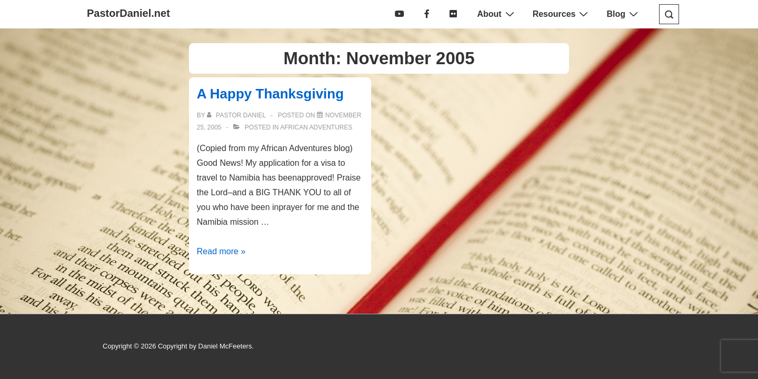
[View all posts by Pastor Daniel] (237, 115)
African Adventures (316, 127)
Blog (623, 13)
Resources (562, 13)
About (496, 13)
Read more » (221, 251)
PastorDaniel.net (128, 13)
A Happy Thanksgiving (270, 94)
